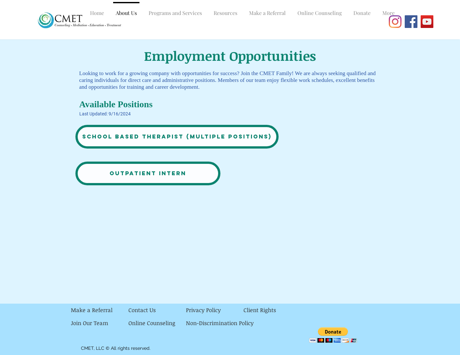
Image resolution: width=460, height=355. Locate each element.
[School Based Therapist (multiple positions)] (177, 137)
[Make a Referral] (99, 310)
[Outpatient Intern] (147, 173)
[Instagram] (395, 21)
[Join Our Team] (99, 323)
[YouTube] (427, 21)
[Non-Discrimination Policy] (220, 323)
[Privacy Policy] (214, 310)
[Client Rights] (272, 310)
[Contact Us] (157, 310)
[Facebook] (411, 21)
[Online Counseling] (157, 323)
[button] (333, 335)
